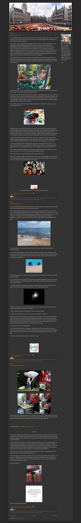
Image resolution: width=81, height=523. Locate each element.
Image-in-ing (27, 426)
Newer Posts (13, 515)
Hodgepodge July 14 (18, 356)
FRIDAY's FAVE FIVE (15, 35)
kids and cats (22, 507)
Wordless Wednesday (29, 507)
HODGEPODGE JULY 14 (16, 204)
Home (34, 515)
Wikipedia (40, 48)
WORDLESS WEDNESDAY (17, 365)
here (20, 426)
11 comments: (29, 193)
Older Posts (55, 515)
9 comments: (28, 506)
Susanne (33, 190)
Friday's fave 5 (17, 194)
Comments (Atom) (20, 518)
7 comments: (28, 354)
